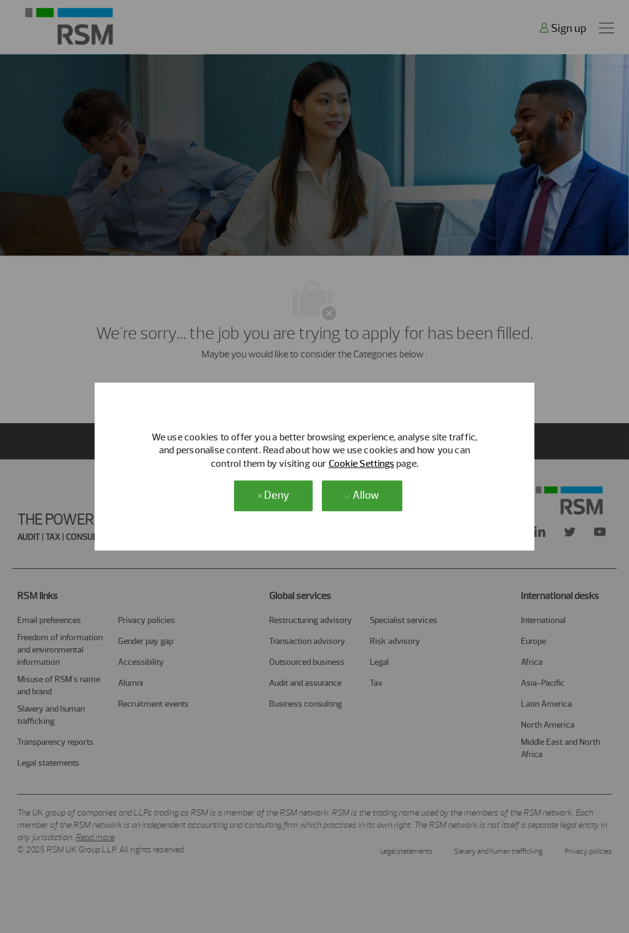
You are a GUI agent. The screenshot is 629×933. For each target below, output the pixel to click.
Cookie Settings (361, 463)
